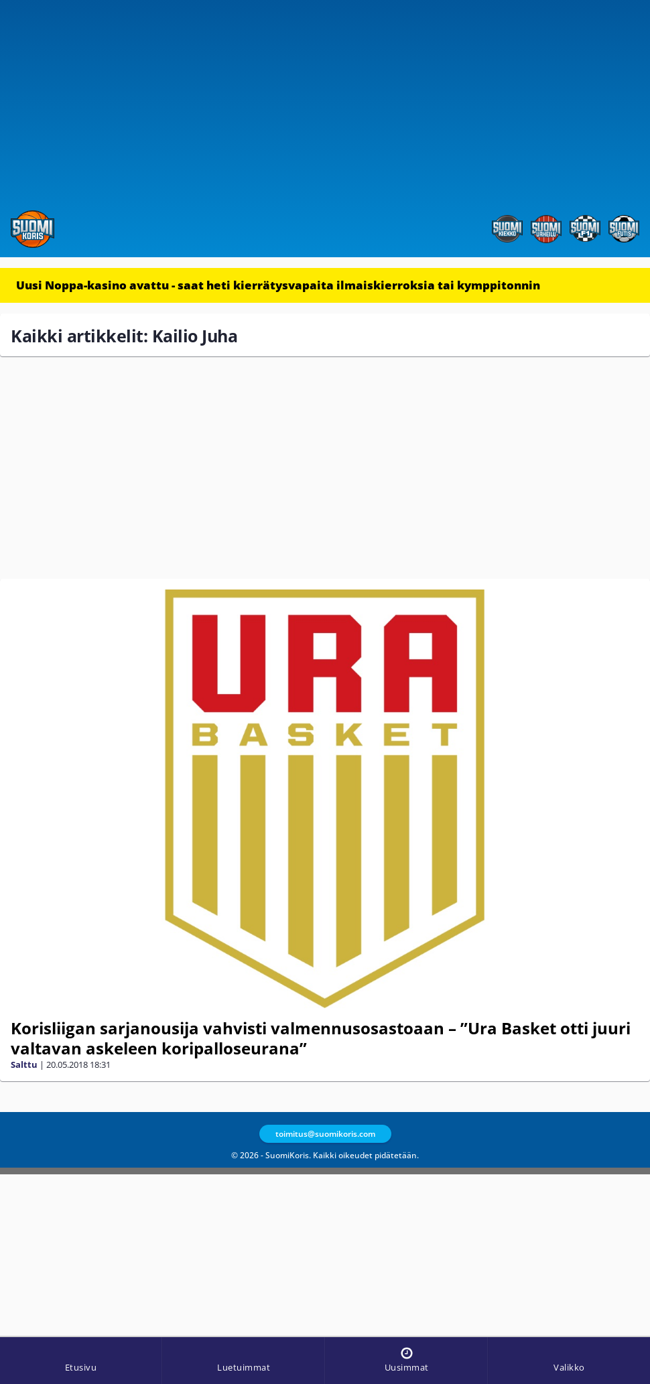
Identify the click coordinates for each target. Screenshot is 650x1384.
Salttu (24, 1064)
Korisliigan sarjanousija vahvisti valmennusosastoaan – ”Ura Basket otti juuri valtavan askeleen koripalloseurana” (321, 1038)
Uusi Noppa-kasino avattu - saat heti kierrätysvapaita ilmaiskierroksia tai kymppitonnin (278, 285)
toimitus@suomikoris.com (325, 1133)
